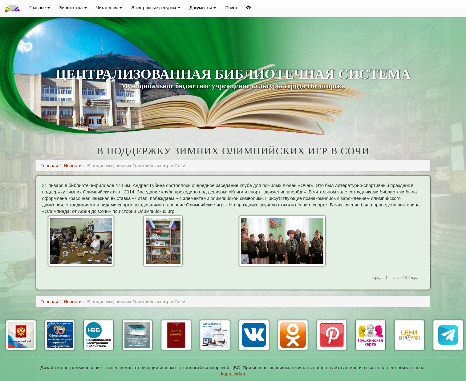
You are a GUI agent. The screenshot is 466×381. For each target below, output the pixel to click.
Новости (73, 165)
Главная (49, 165)
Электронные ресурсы (155, 7)
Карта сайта (233, 373)
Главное (39, 7)
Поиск (231, 7)
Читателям (109, 7)
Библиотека (73, 7)
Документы (202, 7)
